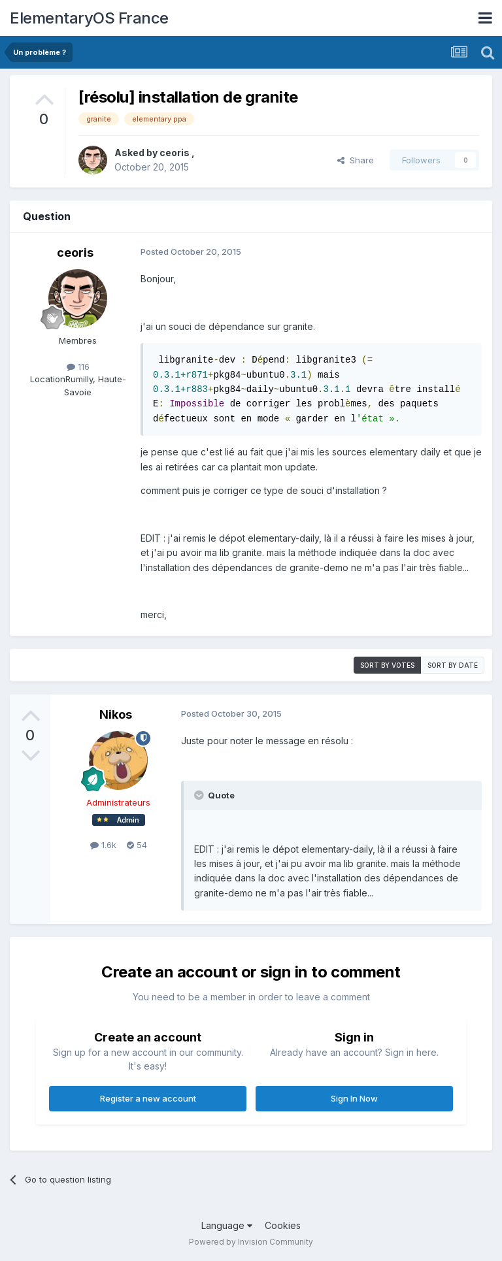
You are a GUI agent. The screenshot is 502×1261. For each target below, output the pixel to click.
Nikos (115, 714)
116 (78, 366)
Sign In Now (354, 1098)
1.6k (103, 845)
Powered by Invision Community (251, 1242)
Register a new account (148, 1098)
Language (226, 1225)
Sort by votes (387, 665)
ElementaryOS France (89, 17)
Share (355, 160)
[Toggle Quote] (200, 795)
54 (137, 845)
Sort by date (452, 665)
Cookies (283, 1225)
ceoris (175, 152)
